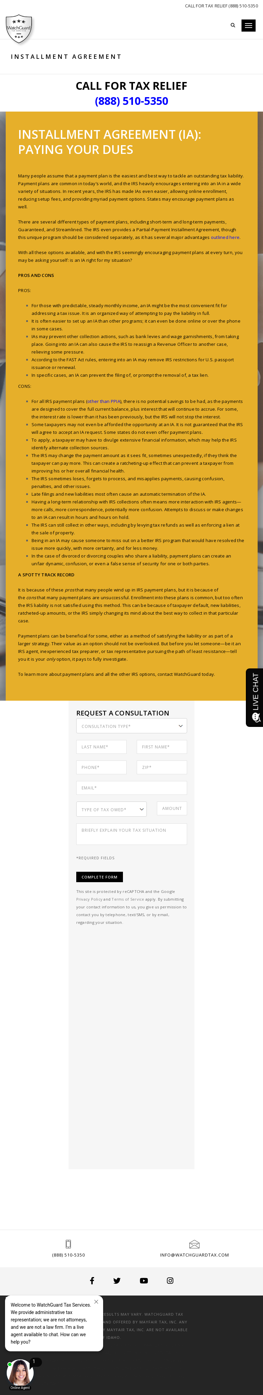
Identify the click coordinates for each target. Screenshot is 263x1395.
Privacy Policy (90, 899)
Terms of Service (129, 899)
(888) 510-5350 (68, 1255)
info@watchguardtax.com (194, 1255)
